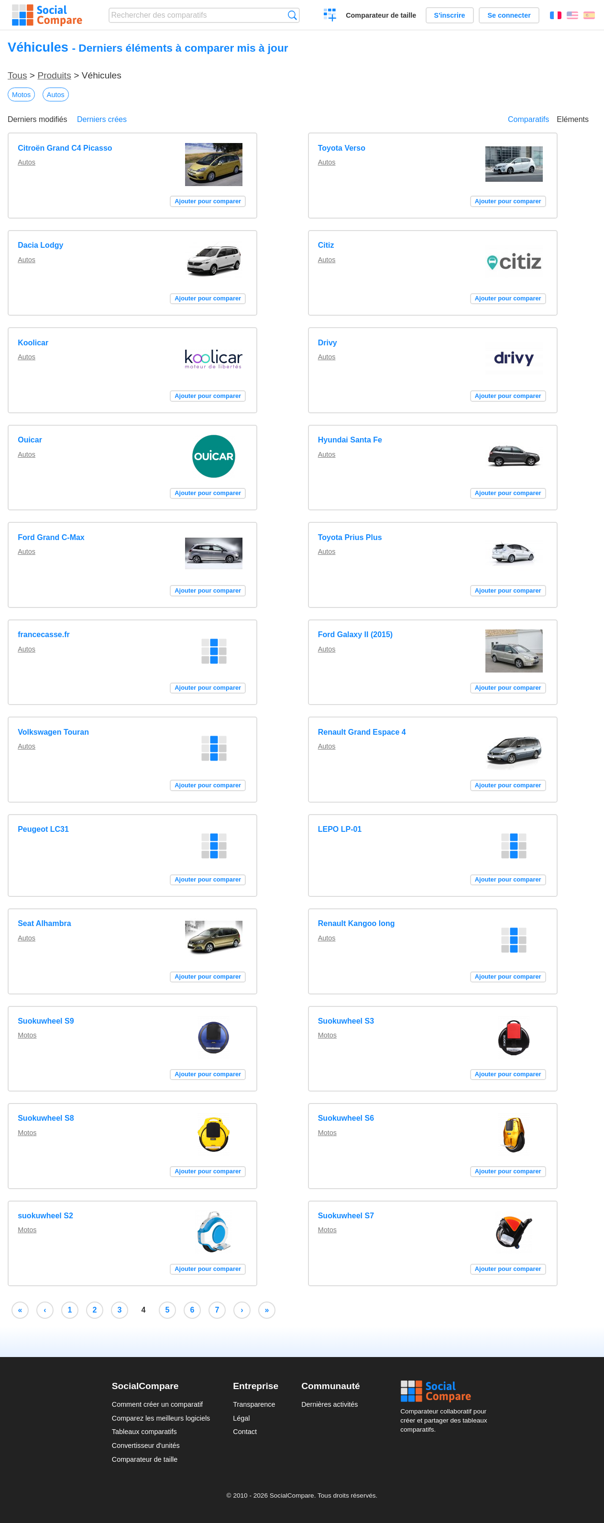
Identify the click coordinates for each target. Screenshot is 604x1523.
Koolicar (33, 343)
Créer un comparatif (330, 16)
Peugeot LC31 (43, 829)
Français (555, 15)
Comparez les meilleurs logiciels (161, 1418)
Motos (21, 95)
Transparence (254, 1404)
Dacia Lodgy (40, 245)
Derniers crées (102, 119)
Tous (17, 75)
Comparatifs (528, 119)
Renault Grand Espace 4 (362, 732)
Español (589, 15)
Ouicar (30, 440)
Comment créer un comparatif (157, 1404)
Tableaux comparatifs (144, 1431)
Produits (54, 75)
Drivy (327, 343)
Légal (241, 1418)
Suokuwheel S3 (346, 1021)
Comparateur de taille (381, 15)
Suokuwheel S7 (346, 1216)
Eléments (573, 119)
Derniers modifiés (37, 119)
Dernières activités (329, 1404)
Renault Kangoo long (356, 923)
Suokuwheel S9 (46, 1021)
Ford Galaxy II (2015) (355, 634)
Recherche (292, 15)
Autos (56, 95)
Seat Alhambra (44, 923)
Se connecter (508, 15)
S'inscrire (449, 15)
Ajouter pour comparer (208, 201)
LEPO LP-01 (340, 829)
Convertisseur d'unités (146, 1445)
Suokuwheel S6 (346, 1118)
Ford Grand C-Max (51, 537)
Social (446, 1391)
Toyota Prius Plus (350, 537)
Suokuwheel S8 (46, 1118)
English (572, 15)
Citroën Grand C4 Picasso (65, 148)
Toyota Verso (341, 148)
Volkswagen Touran (53, 732)
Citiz (326, 245)
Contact (245, 1431)
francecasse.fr (44, 634)
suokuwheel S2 (45, 1216)
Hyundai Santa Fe (350, 440)
